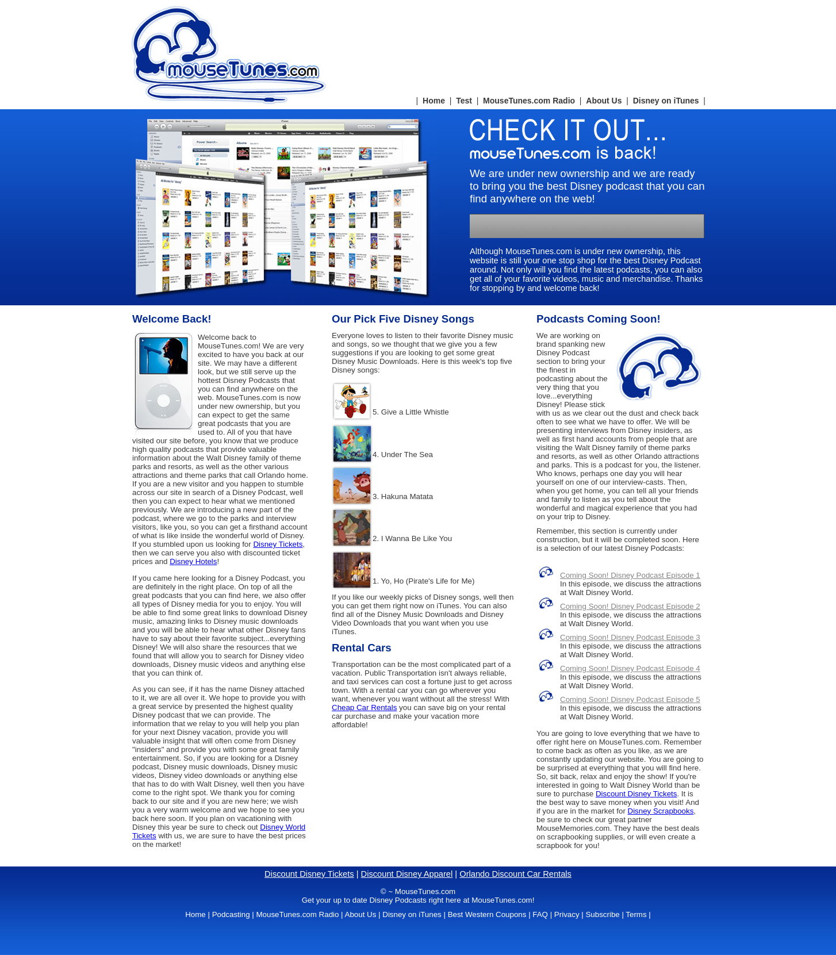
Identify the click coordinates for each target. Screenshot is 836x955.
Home (434, 100)
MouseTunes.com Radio (529, 100)
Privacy (567, 914)
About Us (604, 100)
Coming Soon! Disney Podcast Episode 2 (630, 606)
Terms (636, 914)
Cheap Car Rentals (364, 707)
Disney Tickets (277, 544)
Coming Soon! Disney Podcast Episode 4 (630, 668)
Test (464, 100)
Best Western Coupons (487, 914)
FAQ (540, 914)
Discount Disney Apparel (407, 874)
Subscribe (602, 914)
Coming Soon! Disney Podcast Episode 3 (630, 637)
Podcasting (231, 914)
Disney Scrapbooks (661, 811)
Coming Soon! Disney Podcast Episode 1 (630, 575)
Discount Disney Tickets (636, 793)
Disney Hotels (193, 561)
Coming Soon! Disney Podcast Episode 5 (630, 699)
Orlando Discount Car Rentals (515, 874)
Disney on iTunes (666, 100)
